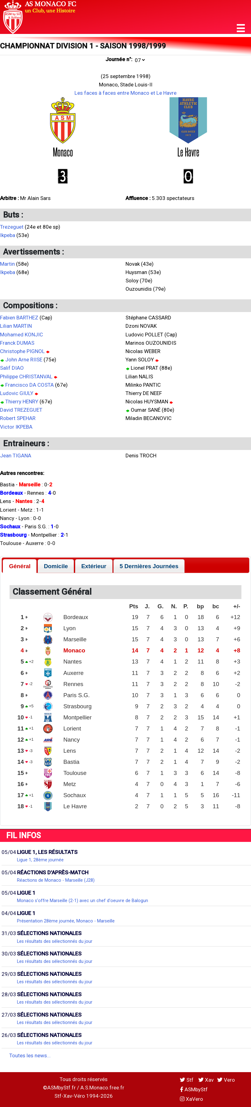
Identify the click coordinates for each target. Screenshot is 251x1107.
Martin (7, 264)
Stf (187, 1080)
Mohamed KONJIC (21, 334)
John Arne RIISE (23, 359)
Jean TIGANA (15, 455)
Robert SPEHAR (18, 418)
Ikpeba (7, 235)
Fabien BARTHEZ (19, 317)
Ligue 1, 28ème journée (40, 859)
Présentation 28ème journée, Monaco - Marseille (66, 920)
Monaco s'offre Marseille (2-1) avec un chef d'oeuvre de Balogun (82, 900)
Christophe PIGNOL (22, 351)
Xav (206, 1080)
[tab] (19, 566)
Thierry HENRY (21, 401)
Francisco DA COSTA (29, 385)
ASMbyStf (194, 1089)
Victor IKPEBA (16, 427)
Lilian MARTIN (16, 326)
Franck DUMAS (17, 343)
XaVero (191, 1099)
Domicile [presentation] (56, 566)
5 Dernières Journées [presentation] (149, 566)
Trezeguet (11, 227)
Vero (226, 1080)
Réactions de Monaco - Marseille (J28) (56, 880)
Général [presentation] (20, 566)
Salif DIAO (12, 368)
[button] (241, 28)
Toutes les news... (30, 1055)
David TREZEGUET (21, 410)
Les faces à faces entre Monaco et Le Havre (125, 93)
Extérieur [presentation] (93, 566)
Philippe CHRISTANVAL (26, 376)
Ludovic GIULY (16, 393)
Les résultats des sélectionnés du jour (54, 941)
